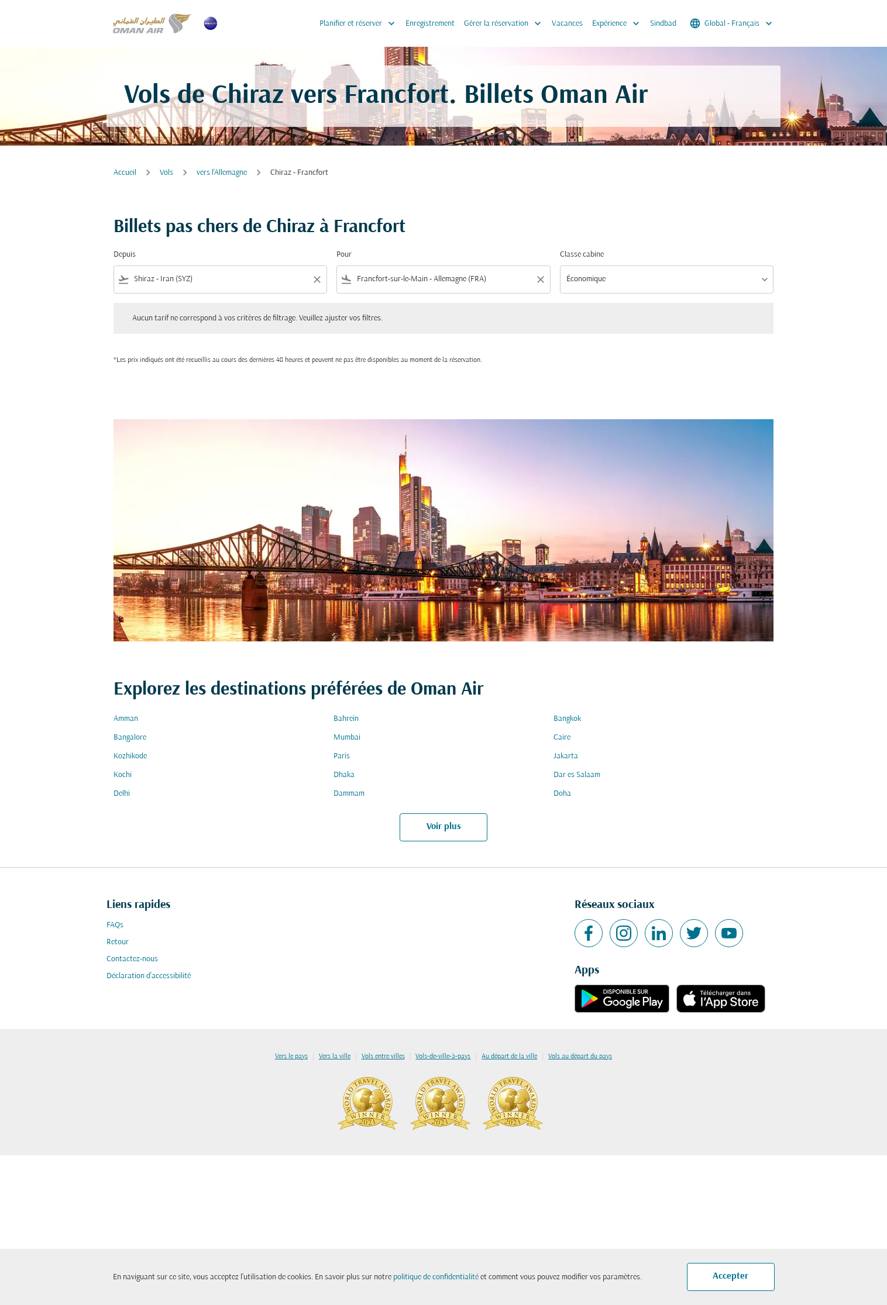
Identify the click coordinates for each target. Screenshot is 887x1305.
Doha (562, 793)
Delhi (122, 793)
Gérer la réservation (505, 23)
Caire (561, 737)
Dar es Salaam (576, 775)
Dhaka (344, 775)
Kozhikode (130, 756)
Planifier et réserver (360, 23)
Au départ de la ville (509, 1056)
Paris (342, 756)
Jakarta (565, 756)
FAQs (114, 925)
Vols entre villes (383, 1056)
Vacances (567, 23)
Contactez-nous (132, 959)
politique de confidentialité (436, 1277)
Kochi (123, 775)
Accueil (125, 172)
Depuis (125, 254)
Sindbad (663, 23)
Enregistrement (430, 23)
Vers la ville (334, 1056)
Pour (344, 254)
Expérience (618, 23)
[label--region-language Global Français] (732, 23)
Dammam (349, 793)
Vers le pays (291, 1056)
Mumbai (347, 737)
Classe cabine (582, 254)
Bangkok (567, 718)
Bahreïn (346, 718)
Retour (117, 942)
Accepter (730, 1276)
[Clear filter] (316, 279)
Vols (166, 172)
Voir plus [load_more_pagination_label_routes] (444, 826)
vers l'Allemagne (222, 172)
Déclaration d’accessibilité (148, 976)
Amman (126, 718)
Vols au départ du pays (580, 1056)
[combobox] (220, 279)
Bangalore (130, 737)
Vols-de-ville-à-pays (442, 1056)
